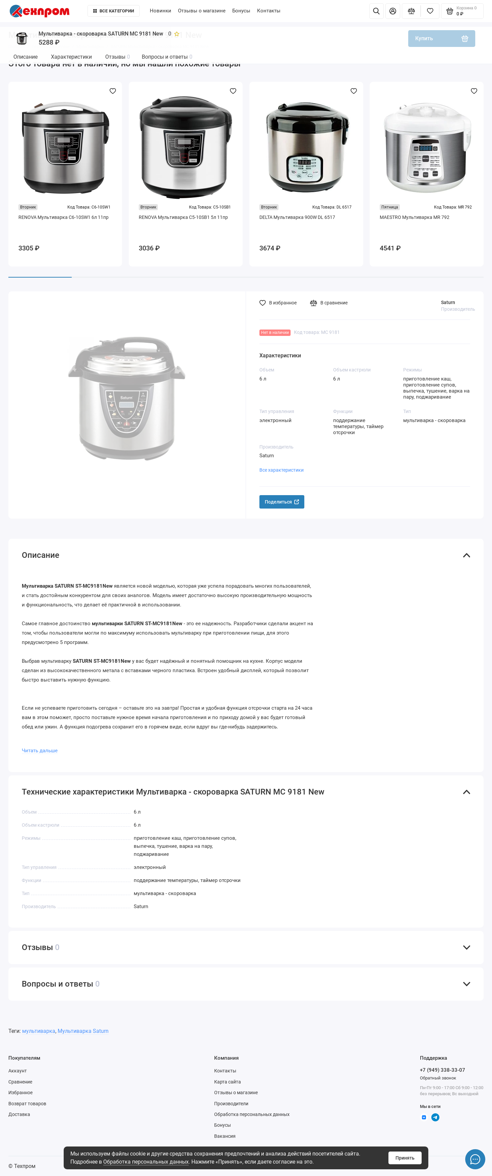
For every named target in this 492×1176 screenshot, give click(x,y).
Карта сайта (227, 1081)
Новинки (160, 11)
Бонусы (241, 11)
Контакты (269, 11)
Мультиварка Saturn (83, 1031)
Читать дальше (40, 751)
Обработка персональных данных (146, 1162)
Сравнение (20, 1081)
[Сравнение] (411, 11)
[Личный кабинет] (392, 11)
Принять (405, 1158)
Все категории (113, 10)
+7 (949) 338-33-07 (442, 1070)
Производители (231, 1103)
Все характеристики (281, 470)
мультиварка (38, 1031)
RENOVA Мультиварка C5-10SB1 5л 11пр (183, 217)
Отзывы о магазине (202, 11)
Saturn (448, 302)
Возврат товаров (27, 1103)
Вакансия (225, 1136)
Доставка (19, 1114)
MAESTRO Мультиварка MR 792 (414, 217)
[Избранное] (430, 11)
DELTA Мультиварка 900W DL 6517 (297, 217)
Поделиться (282, 502)
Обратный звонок (438, 1077)
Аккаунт (17, 1070)
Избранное (20, 1092)
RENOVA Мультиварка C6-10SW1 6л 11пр (63, 217)
